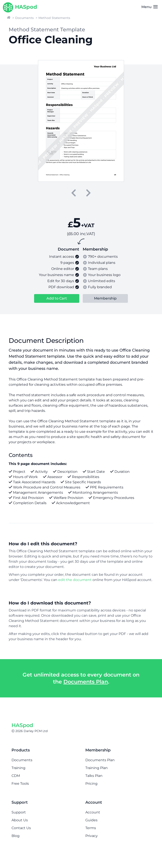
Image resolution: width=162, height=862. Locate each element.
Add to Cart (56, 298)
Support (19, 812)
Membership (105, 298)
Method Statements (54, 18)
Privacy (91, 836)
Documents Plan (85, 681)
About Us (20, 820)
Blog (16, 836)
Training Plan (96, 768)
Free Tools (20, 783)
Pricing (91, 783)
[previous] (74, 193)
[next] (88, 193)
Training (18, 768)
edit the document (75, 580)
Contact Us (21, 828)
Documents (24, 18)
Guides (91, 820)
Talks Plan (93, 776)
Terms (90, 828)
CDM (16, 776)
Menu (149, 7)
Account (92, 812)
